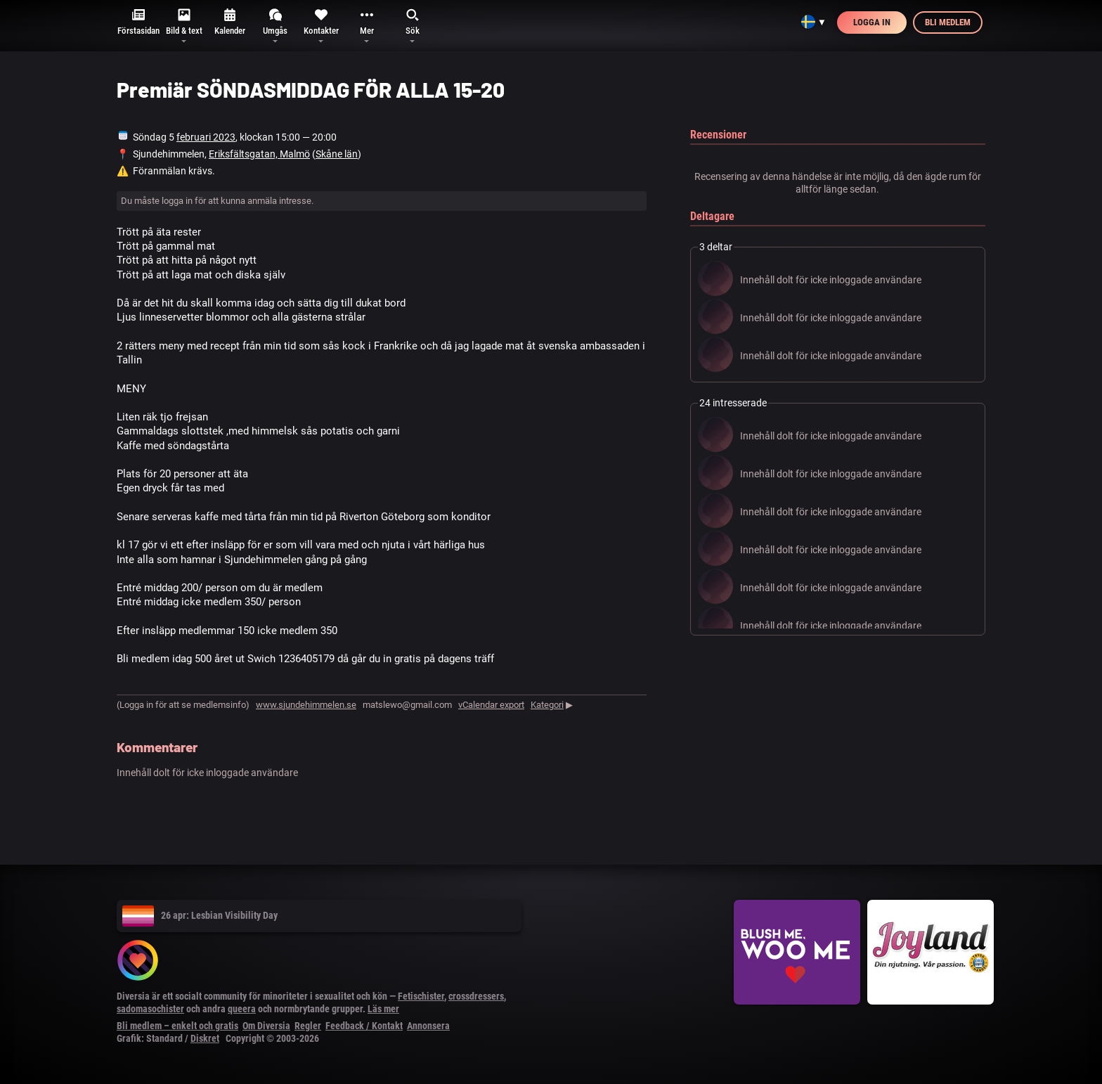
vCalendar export (491, 704)
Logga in (871, 22)
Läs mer (383, 1008)
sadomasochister (150, 1008)
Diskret (204, 1038)
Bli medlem (948, 22)
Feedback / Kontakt (364, 1025)
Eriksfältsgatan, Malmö (259, 154)
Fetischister (421, 996)
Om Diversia (266, 1025)
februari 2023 (205, 137)
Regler (307, 1025)
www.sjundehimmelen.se (306, 704)
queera (242, 1008)
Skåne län (337, 154)
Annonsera (428, 1025)
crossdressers (476, 996)
